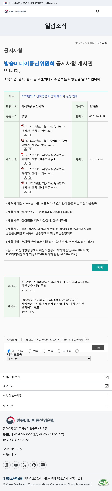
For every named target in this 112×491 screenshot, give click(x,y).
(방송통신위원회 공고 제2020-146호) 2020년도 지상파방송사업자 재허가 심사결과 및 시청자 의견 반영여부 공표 (52, 303)
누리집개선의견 (11, 377)
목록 (100, 267)
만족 (36, 350)
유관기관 (8, 406)
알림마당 (89, 43)
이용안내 (10, 454)
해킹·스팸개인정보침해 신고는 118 (62, 478)
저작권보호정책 (33, 478)
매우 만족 (18, 350)
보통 (50, 350)
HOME (78, 43)
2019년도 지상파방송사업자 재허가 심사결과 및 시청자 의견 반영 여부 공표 (55, 283)
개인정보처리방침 (13, 478)
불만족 (67, 350)
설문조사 (8, 386)
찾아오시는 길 (12, 449)
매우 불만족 (14, 354)
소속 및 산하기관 (12, 395)
